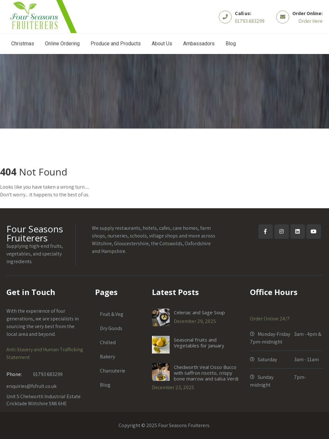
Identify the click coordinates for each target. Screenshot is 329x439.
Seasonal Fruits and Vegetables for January (199, 342)
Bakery (107, 356)
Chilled (108, 342)
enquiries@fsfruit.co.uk (31, 386)
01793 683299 (249, 21)
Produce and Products (116, 43)
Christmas (22, 43)
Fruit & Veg (111, 314)
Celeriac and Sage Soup (199, 312)
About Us (162, 43)
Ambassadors (199, 43)
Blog (231, 43)
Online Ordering (62, 43)
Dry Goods (111, 328)
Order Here (310, 21)
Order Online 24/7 (270, 318)
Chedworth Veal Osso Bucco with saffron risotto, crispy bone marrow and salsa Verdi (206, 372)
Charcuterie (112, 370)
